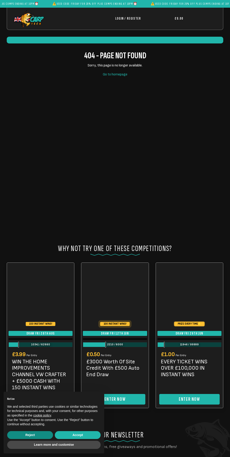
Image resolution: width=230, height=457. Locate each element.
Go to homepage (115, 74)
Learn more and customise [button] (54, 444)
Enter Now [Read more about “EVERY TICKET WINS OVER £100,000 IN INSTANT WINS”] (189, 399)
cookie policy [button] (42, 415)
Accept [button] (78, 435)
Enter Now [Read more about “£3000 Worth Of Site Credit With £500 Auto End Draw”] (115, 399)
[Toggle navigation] (201, 18)
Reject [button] (30, 435)
